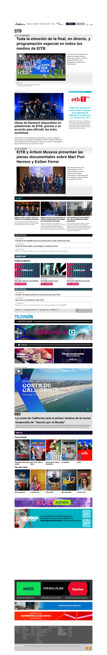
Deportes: (39, 626)
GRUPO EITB (80, 23)
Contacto (73, 645)
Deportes (35, 24)
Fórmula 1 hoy (39, 633)
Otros (52, 24)
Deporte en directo (40, 642)
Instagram (70, 630)
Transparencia (68, 645)
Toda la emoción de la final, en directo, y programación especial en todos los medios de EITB (53, 44)
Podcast (24, 637)
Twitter (70, 629)
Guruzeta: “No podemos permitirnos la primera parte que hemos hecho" (38, 295)
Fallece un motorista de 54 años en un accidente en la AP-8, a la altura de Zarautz (41, 251)
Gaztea (23, 632)
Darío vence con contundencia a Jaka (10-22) (29, 300)
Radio (48, 24)
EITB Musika (24, 633)
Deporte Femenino (40, 636)
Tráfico (60, 628)
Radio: (24, 626)
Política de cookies (50, 645)
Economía (33, 629)
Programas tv (17, 629)
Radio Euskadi (25, 629)
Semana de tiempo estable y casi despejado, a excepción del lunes (36, 246)
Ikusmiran (33, 633)
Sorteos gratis (62, 629)
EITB (18, 31)
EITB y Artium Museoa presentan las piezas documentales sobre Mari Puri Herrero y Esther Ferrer (51, 157)
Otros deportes (39, 641)
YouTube (70, 635)
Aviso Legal (43, 645)
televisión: (18, 626)
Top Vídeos (51, 628)
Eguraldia (33, 634)
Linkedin (70, 633)
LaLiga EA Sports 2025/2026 (42, 629)
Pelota (37, 637)
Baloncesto (38, 640)
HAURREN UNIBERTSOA (26, 598)
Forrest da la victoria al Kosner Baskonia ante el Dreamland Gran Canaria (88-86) (40, 305)
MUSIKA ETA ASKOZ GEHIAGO (77, 598)
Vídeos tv (17, 630)
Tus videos (80, 311)
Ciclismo (38, 638)
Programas (24, 636)
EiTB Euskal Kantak (26, 634)
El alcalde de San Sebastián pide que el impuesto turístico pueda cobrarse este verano (42, 241)
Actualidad (33, 628)
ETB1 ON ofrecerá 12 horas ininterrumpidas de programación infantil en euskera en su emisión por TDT (80, 113)
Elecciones (61, 630)
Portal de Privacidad (35, 645)
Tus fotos (79, 309)
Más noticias (20, 235)
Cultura (32, 632)
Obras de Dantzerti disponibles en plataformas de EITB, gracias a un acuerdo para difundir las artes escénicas (38, 127)
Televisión (42, 24)
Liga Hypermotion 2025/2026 (42, 632)
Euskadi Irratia (25, 628)
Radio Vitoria (24, 630)
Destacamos (25, 321)
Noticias (29, 24)
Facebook (70, 628)
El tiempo (60, 627)
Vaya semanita (18, 632)
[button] (91, 270)
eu (89, 24)
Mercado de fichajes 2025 (41, 634)
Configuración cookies (59, 645)
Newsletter (71, 626)
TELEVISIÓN (24, 316)
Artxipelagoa (24, 638)
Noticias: (33, 626)
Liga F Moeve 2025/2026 (41, 630)
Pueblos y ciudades (63, 633)
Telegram (70, 632)
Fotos (50, 629)
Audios (50, 630)
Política (32, 630)
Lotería (60, 631)
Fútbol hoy (38, 628)
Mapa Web (78, 645)
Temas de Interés (62, 632)
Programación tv (18, 628)
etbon (24, 345)
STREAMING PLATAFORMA (51, 598)
